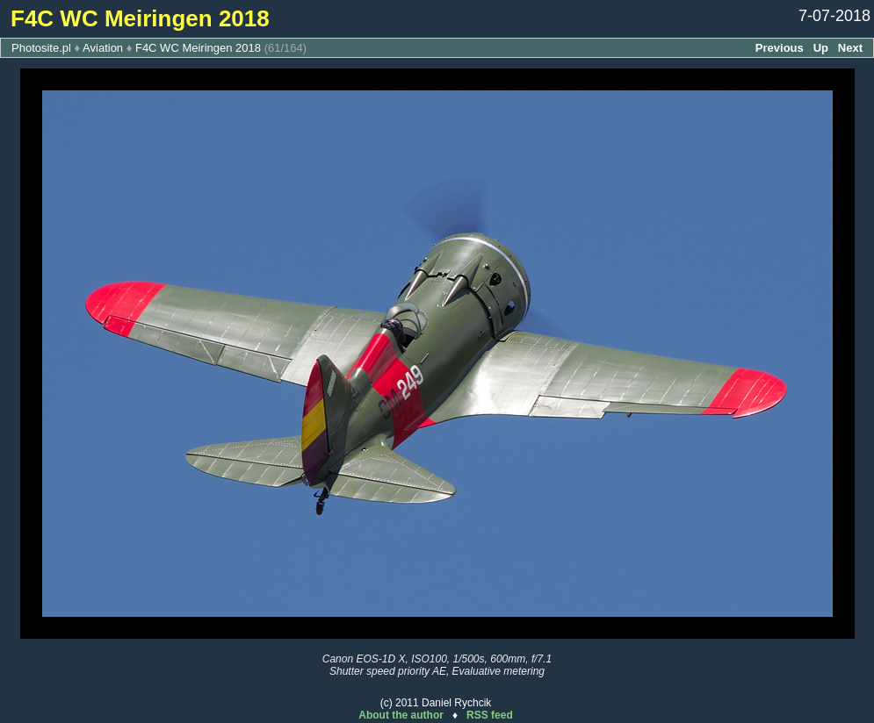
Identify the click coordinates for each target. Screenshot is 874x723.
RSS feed (489, 715)
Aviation (103, 47)
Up (820, 47)
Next (850, 47)
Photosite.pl (41, 47)
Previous (779, 47)
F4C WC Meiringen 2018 (198, 47)
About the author (401, 715)
